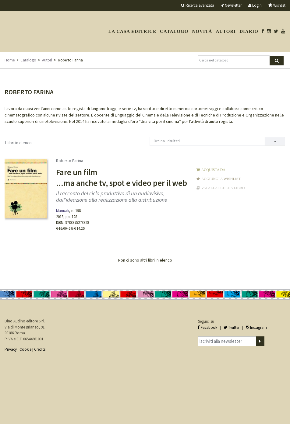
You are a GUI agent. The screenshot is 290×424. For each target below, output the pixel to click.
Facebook (207, 327)
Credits (39, 349)
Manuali (62, 210)
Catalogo (174, 31)
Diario (248, 31)
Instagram (256, 327)
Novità (202, 31)
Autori (226, 31)
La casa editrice (132, 31)
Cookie (25, 349)
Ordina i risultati (167, 141)
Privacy (11, 349)
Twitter (231, 327)
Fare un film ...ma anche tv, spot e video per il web (121, 177)
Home (10, 60)
